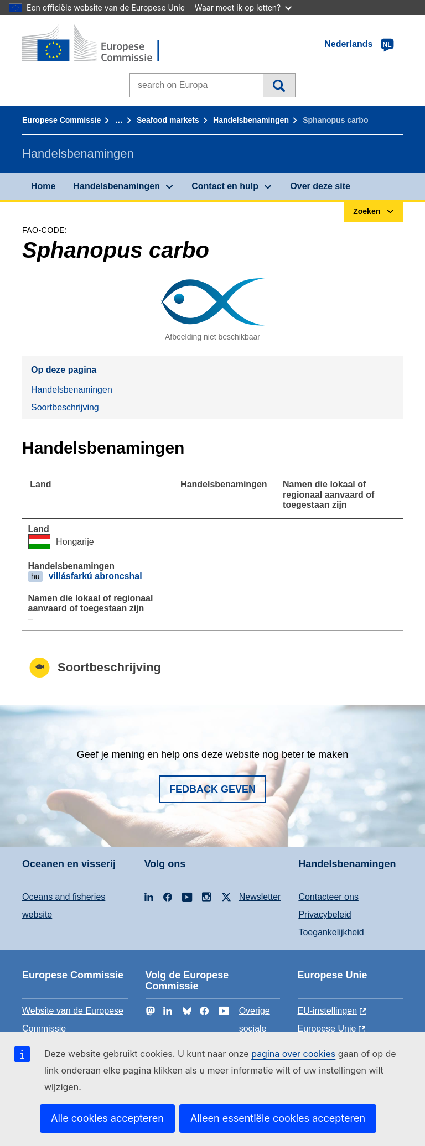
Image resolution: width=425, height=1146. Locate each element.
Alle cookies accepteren (107, 1118)
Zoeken (278, 85)
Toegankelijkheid (331, 932)
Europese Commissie (61, 120)
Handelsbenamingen (251, 120)
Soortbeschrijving (65, 407)
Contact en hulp (224, 186)
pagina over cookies (293, 1053)
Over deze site (320, 186)
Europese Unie (327, 1028)
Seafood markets (168, 120)
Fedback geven (212, 789)
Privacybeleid (324, 914)
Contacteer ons (328, 897)
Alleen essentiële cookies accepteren (277, 1118)
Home (43, 186)
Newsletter (260, 897)
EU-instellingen (327, 1010)
